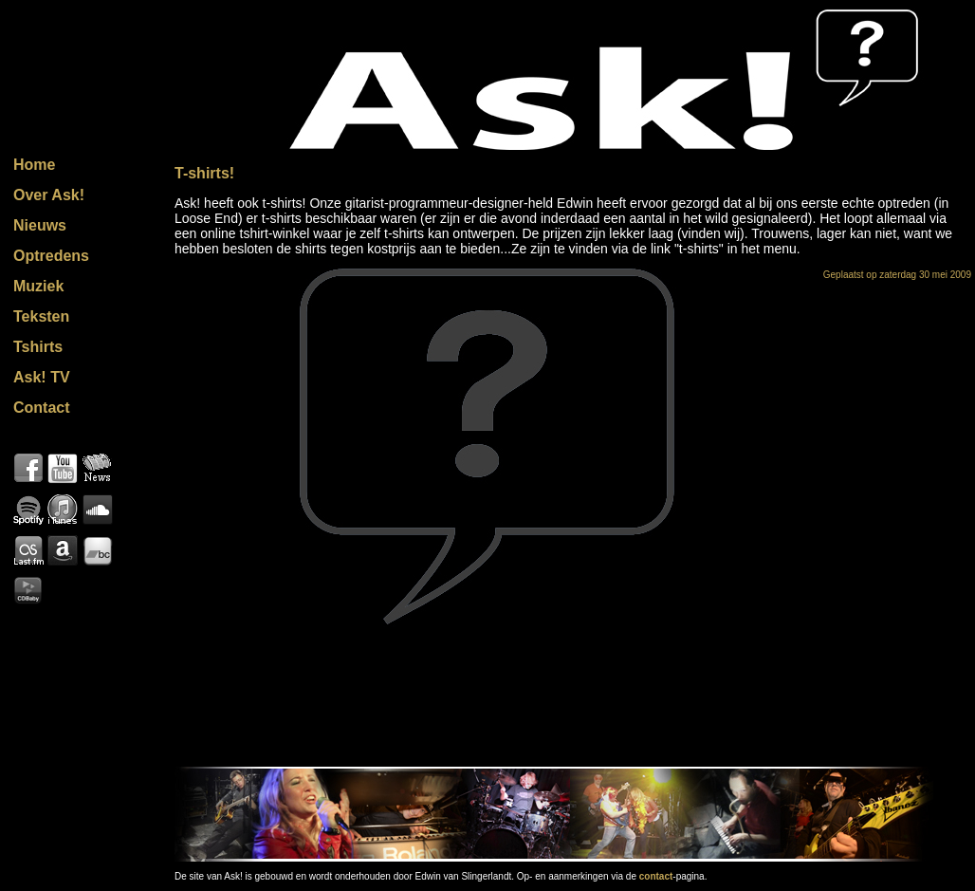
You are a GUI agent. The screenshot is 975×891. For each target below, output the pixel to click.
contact (656, 876)
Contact (41, 407)
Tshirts (38, 347)
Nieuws (39, 225)
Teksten (41, 316)
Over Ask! (48, 195)
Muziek (38, 286)
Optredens (51, 256)
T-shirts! (204, 173)
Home (34, 165)
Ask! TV (41, 377)
